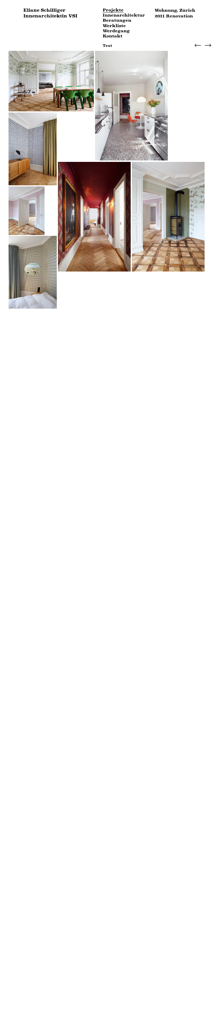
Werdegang (116, 31)
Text (107, 45)
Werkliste (114, 25)
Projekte (113, 10)
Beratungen (117, 20)
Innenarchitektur (124, 15)
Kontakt (112, 36)
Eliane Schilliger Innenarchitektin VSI (50, 13)
